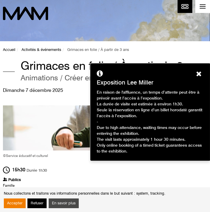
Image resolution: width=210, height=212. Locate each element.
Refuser (37, 203)
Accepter (14, 203)
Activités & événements (41, 50)
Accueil (9, 50)
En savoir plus (64, 203)
